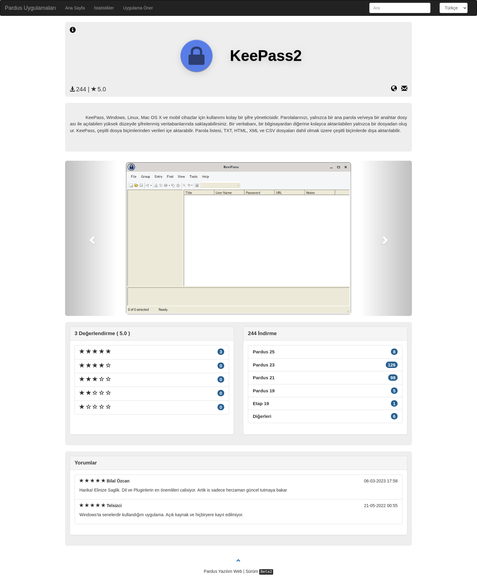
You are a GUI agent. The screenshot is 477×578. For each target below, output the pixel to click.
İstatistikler (104, 7)
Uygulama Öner (138, 7)
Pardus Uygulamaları (30, 8)
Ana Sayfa (75, 7)
